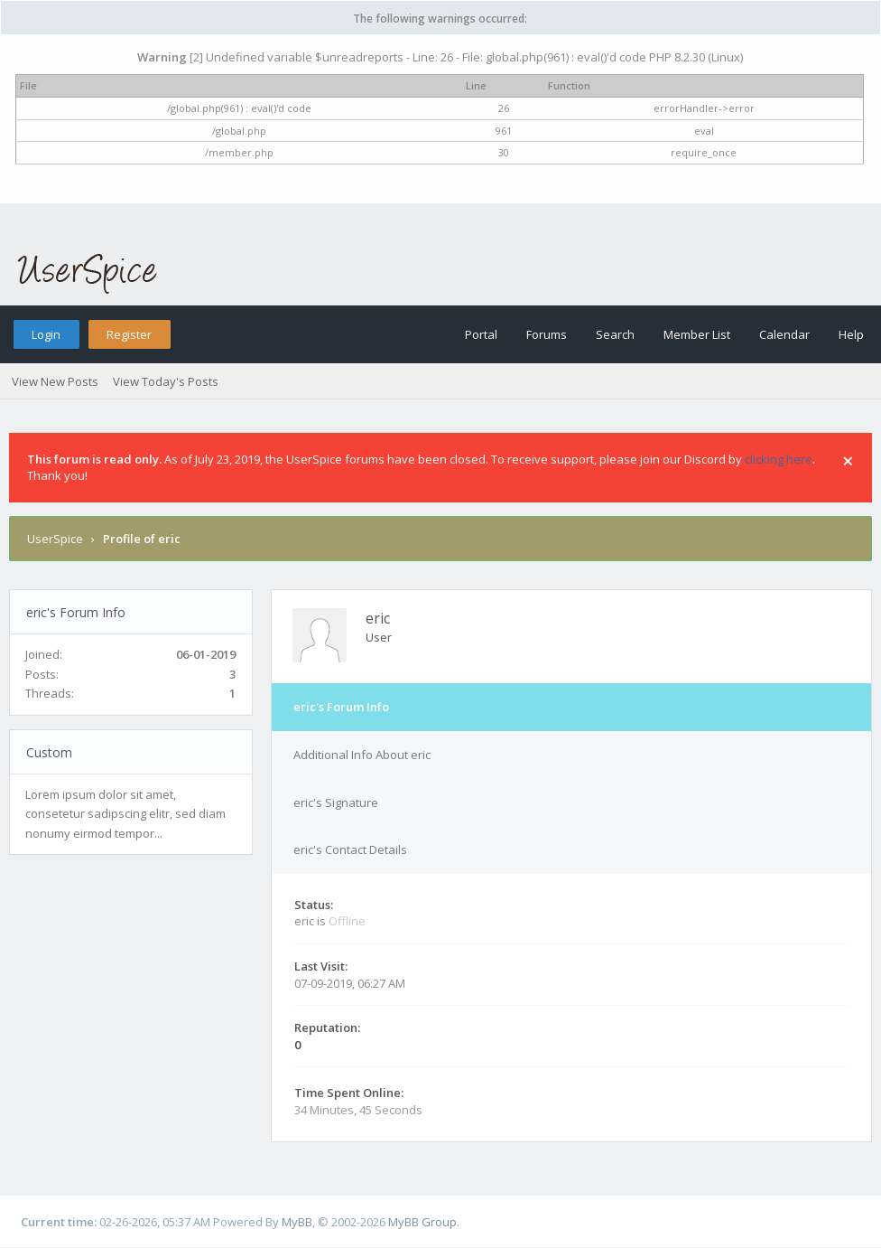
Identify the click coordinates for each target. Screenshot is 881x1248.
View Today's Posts (165, 381)
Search (615, 334)
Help (851, 334)
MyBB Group (422, 1222)
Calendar (784, 334)
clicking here (778, 459)
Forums (546, 334)
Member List (696, 334)
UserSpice (55, 538)
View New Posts (55, 381)
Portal (481, 334)
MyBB (297, 1222)
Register (129, 334)
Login (46, 334)
